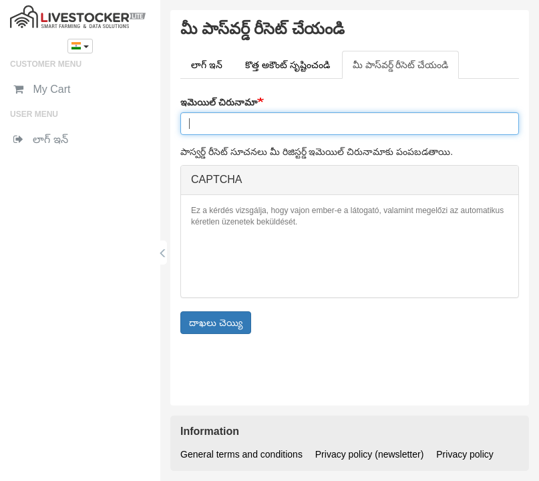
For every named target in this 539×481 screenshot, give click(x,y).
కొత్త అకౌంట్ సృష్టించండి (287, 64)
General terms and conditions (241, 454)
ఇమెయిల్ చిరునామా (218, 102)
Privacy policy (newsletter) (369, 454)
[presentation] (292, 261)
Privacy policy (465, 454)
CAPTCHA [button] (216, 179)
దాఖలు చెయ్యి (215, 322)
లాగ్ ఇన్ (206, 64)
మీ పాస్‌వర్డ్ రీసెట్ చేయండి (406, 68)
